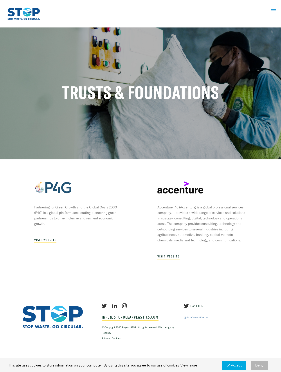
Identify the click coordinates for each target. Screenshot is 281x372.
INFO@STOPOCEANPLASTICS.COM (130, 317)
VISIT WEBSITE (45, 240)
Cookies (116, 338)
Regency (106, 332)
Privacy (106, 338)
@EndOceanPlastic (196, 317)
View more (188, 365)
